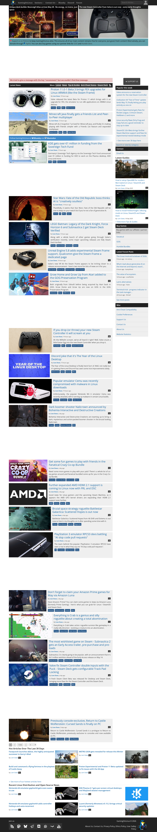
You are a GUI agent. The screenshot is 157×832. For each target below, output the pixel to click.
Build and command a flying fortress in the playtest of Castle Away (32, 767)
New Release (63, 524)
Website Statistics (124, 334)
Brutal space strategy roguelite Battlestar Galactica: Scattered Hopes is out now (77, 510)
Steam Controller (77, 346)
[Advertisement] (78, 62)
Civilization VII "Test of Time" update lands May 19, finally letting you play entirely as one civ (131, 102)
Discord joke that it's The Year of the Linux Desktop (76, 357)
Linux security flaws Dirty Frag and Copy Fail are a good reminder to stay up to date (131, 123)
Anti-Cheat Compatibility (127, 309)
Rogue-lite (78, 524)
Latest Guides (122, 157)
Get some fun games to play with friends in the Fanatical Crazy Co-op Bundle (77, 463)
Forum (79, 3)
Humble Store (87, 43)
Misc (63, 108)
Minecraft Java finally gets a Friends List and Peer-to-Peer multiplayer (79, 115)
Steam (76, 245)
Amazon (50, 610)
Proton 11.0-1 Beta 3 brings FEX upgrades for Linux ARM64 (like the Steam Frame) (78, 90)
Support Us (121, 319)
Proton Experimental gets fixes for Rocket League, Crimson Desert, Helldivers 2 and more (131, 112)
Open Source (71, 108)
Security (56, 400)
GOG (76, 43)
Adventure (54, 293)
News (64, 85)
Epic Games (52, 269)
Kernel (63, 503)
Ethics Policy (121, 826)
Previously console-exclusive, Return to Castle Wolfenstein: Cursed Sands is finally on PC (78, 722)
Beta (60, 132)
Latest (58, 85)
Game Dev (61, 269)
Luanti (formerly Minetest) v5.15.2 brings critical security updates (100, 804)
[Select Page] (32, 744)
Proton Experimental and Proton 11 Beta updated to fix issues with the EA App (101, 767)
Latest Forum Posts (125, 252)
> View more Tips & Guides (126, 222)
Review (71, 524)
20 (109, 336)
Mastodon (50, 138)
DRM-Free (67, 293)
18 (109, 362)
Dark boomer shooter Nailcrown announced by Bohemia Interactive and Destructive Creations (77, 408)
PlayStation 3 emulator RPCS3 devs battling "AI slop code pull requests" (80, 535)
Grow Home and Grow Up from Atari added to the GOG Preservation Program (78, 276)
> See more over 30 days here (129, 140)
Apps (62, 372)
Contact (120, 149)
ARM (58, 108)
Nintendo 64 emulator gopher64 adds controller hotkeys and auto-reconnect (30, 804)
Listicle (67, 610)
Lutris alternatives (124, 282)
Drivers (56, 503)
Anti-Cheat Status (88, 85)
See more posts (123, 300)
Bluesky (61, 3)
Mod (67, 739)
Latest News (15, 85)
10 (109, 540)
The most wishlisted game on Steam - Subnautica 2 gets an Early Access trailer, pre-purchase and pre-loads (80, 645)
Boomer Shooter (66, 425)
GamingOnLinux (25, 3)
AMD (50, 503)
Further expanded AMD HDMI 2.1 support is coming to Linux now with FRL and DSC (75, 486)
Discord (71, 3)
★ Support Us (132, 81)
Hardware (57, 346)
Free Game (60, 739)
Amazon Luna (59, 610)
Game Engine (70, 269)
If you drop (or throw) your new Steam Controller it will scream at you (76, 331)
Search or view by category (127, 145)
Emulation (64, 400)
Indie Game (72, 631)
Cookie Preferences (125, 314)
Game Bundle (61, 480)
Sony (77, 550)
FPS (74, 425)
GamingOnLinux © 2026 (126, 821)
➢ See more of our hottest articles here (25, 781)
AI (60, 214)
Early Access (53, 660)
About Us (120, 329)
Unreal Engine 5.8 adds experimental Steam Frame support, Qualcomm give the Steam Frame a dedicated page (78, 254)
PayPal (27, 43)
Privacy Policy (109, 826)
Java (65, 132)
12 (109, 491)
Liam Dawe (56, 96)
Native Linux (53, 132)
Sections (39, 3)
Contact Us (50, 3)
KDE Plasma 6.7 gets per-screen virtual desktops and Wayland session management (100, 789)
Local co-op (70, 480)
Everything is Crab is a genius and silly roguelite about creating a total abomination (80, 616)
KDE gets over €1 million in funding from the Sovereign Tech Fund (75, 145)
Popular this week (124, 88)
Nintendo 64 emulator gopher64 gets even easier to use (31, 789)
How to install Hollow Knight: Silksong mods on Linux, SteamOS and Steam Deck (131, 212)
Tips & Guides (74, 85)
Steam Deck (103, 85)
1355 (20, 745)
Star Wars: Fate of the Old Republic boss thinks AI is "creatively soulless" (81, 199)
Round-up (69, 245)
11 (146, 188)
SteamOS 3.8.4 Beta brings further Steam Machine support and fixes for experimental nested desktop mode (132, 133)
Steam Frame (80, 269)
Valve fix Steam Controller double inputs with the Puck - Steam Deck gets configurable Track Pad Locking (79, 669)
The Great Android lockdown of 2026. (132, 256)
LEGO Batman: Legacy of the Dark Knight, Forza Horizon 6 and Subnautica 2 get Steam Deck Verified (79, 227)
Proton (53, 108)
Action (56, 214)
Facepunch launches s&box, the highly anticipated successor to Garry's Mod (31, 752)
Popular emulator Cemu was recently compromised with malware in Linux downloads (75, 384)
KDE (50, 162)
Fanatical (52, 480)
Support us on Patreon (19, 41)
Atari (60, 293)
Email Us (120, 153)
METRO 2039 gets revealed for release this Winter (101, 751)
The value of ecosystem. (126, 274)
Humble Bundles (123, 246)
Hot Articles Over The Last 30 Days (26, 748)
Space (69, 214)
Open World (71, 132)
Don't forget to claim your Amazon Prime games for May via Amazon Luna (79, 593)
